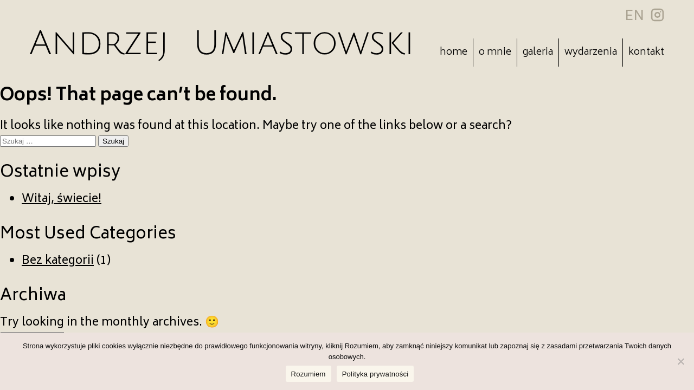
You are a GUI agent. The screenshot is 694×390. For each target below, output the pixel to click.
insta (657, 15)
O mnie (495, 52)
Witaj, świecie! (61, 200)
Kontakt (646, 52)
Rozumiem (308, 374)
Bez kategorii (58, 261)
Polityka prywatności (375, 374)
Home (453, 52)
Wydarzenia (590, 52)
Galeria (538, 52)
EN (634, 17)
